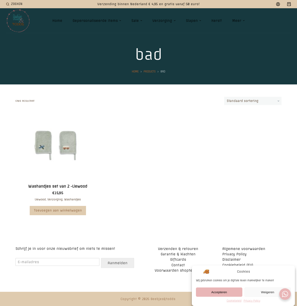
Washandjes (72, 199)
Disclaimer (231, 259)
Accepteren (219, 293)
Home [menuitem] (57, 21)
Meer (239, 21)
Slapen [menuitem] (194, 21)
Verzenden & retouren (178, 249)
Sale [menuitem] (137, 21)
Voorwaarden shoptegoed (178, 270)
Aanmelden (117, 263)
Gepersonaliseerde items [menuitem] (97, 21)
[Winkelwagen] (289, 4)
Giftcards (178, 259)
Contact (178, 265)
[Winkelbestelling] (253, 101)
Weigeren (267, 293)
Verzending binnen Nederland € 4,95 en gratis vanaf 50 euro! (148, 4)
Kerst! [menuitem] (216, 21)
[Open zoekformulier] (14, 4)
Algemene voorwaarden (243, 249)
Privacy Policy (252, 302)
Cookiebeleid (234, 302)
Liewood (40, 199)
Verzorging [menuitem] (164, 21)
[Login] (278, 4)
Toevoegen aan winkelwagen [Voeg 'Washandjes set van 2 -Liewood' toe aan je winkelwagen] (58, 210)
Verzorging (54, 199)
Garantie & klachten (178, 254)
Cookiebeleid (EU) (237, 265)
